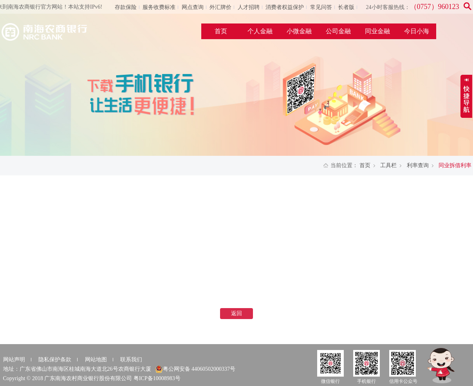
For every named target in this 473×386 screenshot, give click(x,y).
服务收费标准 (159, 7)
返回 (236, 313)
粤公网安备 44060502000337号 (195, 369)
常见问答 (321, 7)
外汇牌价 (220, 7)
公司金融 (338, 31)
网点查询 (193, 7)
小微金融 (299, 31)
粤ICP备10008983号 (157, 378)
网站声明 (14, 360)
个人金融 (260, 31)
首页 (221, 31)
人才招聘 (249, 7)
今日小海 (416, 31)
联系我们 (131, 360)
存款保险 (126, 7)
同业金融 (377, 31)
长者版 (346, 7)
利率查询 (418, 165)
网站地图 (96, 360)
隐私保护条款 (54, 360)
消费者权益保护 (284, 7)
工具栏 (388, 165)
